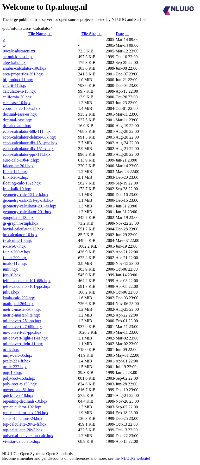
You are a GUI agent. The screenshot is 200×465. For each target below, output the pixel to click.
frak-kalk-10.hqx (17, 189)
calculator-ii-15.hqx (19, 91)
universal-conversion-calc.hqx (28, 435)
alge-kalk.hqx (14, 62)
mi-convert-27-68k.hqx (22, 326)
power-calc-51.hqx (18, 389)
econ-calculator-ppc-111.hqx (27, 154)
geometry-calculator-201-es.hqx (29, 206)
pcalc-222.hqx (15, 367)
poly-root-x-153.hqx (20, 384)
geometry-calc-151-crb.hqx (25, 194)
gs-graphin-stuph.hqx (20, 223)
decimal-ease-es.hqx (20, 114)
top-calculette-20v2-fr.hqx (25, 424)
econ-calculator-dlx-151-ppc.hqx (30, 143)
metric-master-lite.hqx (21, 315)
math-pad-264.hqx (18, 303)
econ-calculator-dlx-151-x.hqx (28, 148)
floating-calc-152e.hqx (22, 183)
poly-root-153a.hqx (19, 378)
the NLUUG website (132, 458)
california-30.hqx (17, 97)
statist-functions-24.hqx (22, 418)
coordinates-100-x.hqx (21, 108)
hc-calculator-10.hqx (20, 234)
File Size (88, 34)
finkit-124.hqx (15, 171)
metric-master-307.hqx (22, 309)
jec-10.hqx (12, 275)
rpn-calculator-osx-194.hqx (25, 412)
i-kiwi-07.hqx (14, 246)
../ (4, 45)
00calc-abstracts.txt (19, 51)
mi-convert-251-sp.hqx (22, 321)
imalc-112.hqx (15, 263)
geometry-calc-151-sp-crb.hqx (28, 200)
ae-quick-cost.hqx (18, 57)
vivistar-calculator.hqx (21, 441)
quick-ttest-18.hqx (18, 395)
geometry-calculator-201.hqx (27, 212)
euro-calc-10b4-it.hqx (21, 160)
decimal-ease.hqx (17, 120)
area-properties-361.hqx (23, 74)
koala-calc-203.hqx (19, 298)
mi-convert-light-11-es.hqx (25, 338)
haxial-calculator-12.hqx (23, 229)
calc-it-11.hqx (14, 85)
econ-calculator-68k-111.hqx (27, 131)
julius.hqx (11, 292)
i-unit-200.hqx (15, 257)
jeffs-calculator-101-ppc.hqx (26, 286)
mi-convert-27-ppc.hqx (22, 332)
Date (120, 34)
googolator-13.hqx (18, 217)
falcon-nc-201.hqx (18, 166)
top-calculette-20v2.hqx (22, 430)
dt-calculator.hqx (17, 125)
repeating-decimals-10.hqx (25, 401)
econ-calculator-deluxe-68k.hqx (29, 137)
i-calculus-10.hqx (17, 240)
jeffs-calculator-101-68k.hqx (27, 280)
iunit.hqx (10, 269)
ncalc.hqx (11, 349)
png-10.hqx (12, 372)
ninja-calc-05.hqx (17, 355)
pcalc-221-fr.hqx (16, 361)
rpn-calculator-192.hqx (22, 407)
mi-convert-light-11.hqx (23, 344)
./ (4, 39)
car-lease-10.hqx (16, 102)
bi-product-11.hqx (18, 80)
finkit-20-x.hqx (15, 177)
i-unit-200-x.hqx (16, 252)
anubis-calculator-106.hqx (24, 68)
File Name (37, 34)
